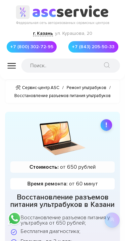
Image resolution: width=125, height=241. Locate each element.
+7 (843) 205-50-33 (95, 47)
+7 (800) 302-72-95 (33, 47)
